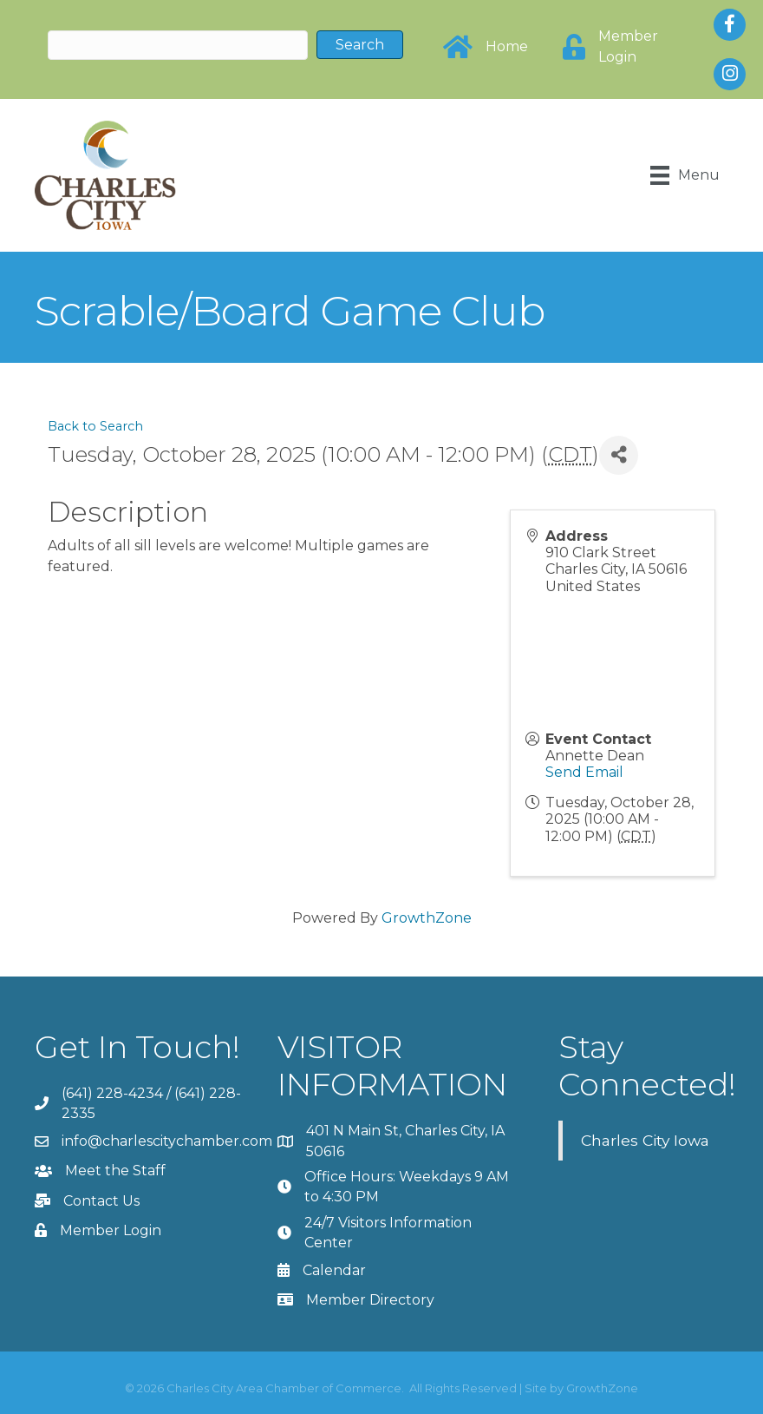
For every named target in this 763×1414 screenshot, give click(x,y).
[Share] (618, 455)
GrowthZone (427, 918)
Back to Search (95, 426)
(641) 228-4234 (112, 1093)
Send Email (584, 772)
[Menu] (685, 175)
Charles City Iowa (645, 1140)
